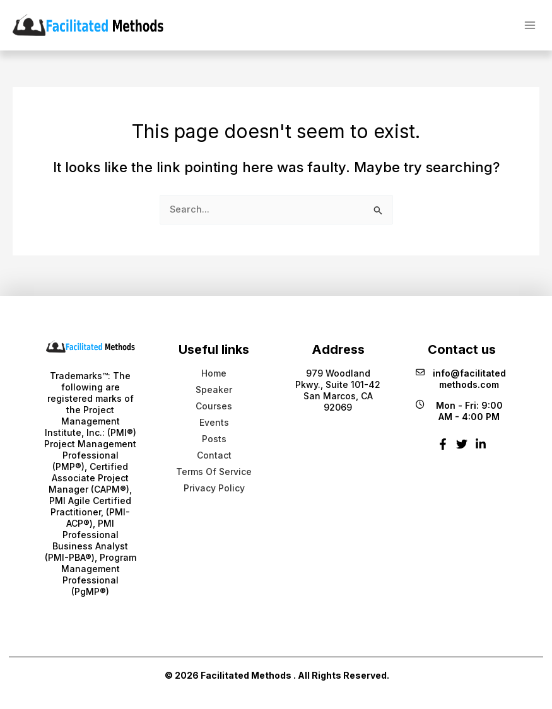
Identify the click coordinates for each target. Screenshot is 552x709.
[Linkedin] (480, 448)
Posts (214, 438)
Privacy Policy (214, 488)
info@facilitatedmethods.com (461, 379)
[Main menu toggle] (530, 24)
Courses (214, 406)
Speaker (214, 389)
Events (214, 422)
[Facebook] (443, 448)
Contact (214, 455)
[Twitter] (461, 448)
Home (213, 373)
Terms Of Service (214, 471)
